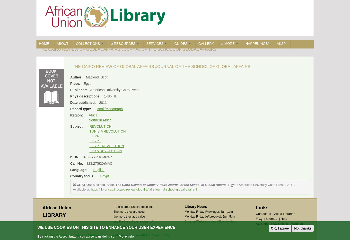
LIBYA (94, 136)
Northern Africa (100, 120)
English (99, 170)
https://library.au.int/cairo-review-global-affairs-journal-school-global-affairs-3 (144, 189)
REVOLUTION (100, 126)
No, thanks (303, 228)
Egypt (104, 176)
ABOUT (62, 44)
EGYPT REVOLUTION (106, 146)
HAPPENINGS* (257, 44)
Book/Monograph (110, 109)
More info (126, 236)
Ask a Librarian (284, 214)
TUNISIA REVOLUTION (107, 131)
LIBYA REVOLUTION (105, 151)
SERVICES (156, 44)
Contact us (263, 214)
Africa (93, 115)
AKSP (281, 44)
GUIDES (182, 44)
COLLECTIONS (89, 44)
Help (284, 219)
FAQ (259, 219)
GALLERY (206, 44)
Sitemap (271, 219)
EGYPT (95, 141)
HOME (44, 44)
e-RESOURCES (125, 44)
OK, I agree (280, 228)
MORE (229, 44)
